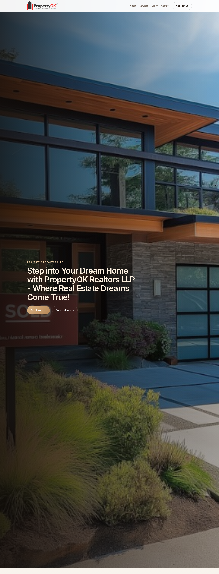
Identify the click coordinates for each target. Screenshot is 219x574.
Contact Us (182, 5)
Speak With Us (38, 310)
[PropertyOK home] (42, 6)
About (133, 5)
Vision (155, 5)
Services (143, 5)
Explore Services (65, 310)
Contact (165, 5)
